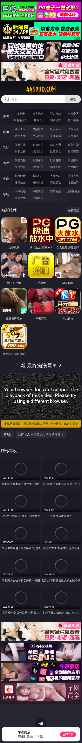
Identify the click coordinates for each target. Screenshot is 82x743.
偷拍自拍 (37, 144)
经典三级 (37, 151)
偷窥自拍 (20, 160)
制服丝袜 (20, 151)
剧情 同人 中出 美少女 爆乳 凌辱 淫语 (40, 434)
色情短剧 (37, 198)
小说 (6, 178)
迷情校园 (20, 182)
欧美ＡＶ (55, 129)
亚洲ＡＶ (20, 129)
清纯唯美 (37, 167)
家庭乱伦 (37, 176)
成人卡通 (55, 144)
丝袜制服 (37, 136)
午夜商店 (37, 191)
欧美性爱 (73, 144)
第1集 (7, 434)
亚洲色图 (37, 160)
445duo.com (41, 89)
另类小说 (37, 182)
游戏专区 (73, 113)
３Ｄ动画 (73, 129)
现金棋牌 (55, 120)
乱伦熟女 (55, 151)
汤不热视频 (73, 191)
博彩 (6, 116)
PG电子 (20, 113)
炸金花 (38, 120)
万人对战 (55, 113)
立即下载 (68, 734)
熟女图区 (55, 167)
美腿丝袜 (20, 167)
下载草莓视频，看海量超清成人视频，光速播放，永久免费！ (41, 423)
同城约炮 (20, 191)
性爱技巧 (73, 182)
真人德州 (37, 113)
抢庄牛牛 (73, 120)
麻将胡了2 (20, 120)
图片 (6, 163)
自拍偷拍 (37, 129)
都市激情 (20, 176)
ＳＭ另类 (73, 136)
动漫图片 (73, 160)
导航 (6, 194)
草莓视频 (55, 191)
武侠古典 (73, 176)
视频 (6, 132)
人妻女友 (55, 176)
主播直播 (55, 136)
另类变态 (73, 151)
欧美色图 (55, 160)
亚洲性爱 (20, 144)
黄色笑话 (55, 182)
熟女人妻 (20, 136)
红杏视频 (20, 198)
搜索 (73, 99)
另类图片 (73, 167)
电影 (6, 147)
